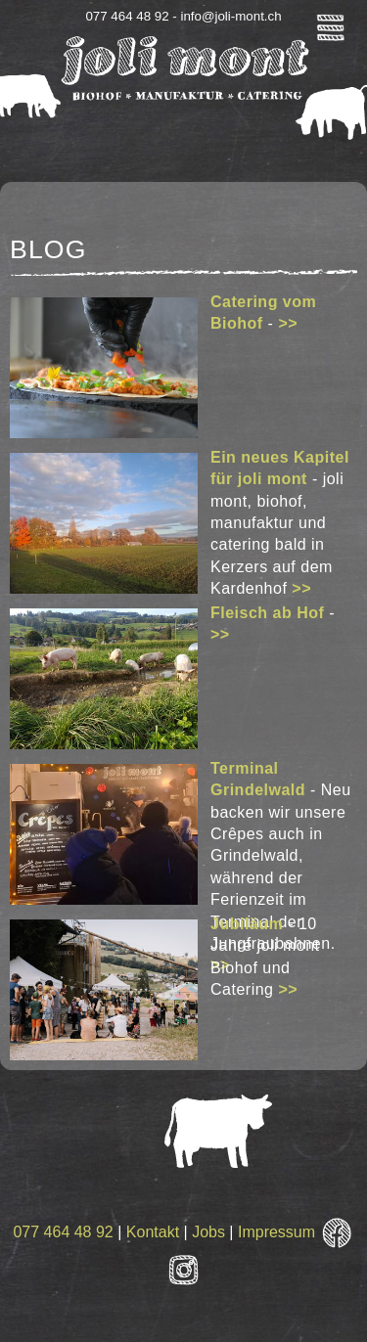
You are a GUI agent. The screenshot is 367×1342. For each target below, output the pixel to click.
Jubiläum (246, 924)
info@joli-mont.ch (230, 16)
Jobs (208, 1232)
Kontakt (152, 1232)
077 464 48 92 (63, 1232)
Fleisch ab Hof (267, 612)
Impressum (276, 1232)
